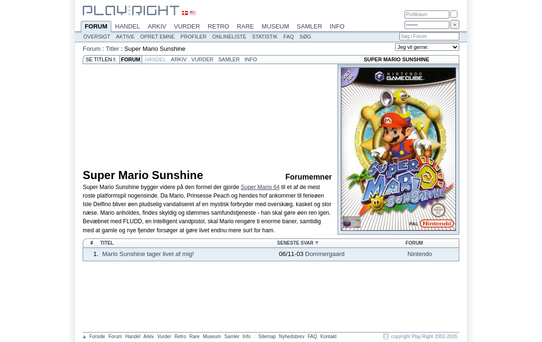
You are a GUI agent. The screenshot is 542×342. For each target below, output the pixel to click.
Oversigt (96, 36)
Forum (96, 27)
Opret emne (157, 36)
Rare (245, 26)
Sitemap (267, 336)
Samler (309, 26)
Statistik (265, 36)
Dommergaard (325, 253)
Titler (112, 48)
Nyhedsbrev (291, 336)
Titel (107, 243)
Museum (275, 26)
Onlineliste (230, 36)
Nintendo (419, 253)
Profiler (194, 36)
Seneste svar (295, 243)
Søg (305, 36)
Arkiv (157, 26)
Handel (127, 26)
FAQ (288, 36)
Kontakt (328, 336)
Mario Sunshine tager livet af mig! (148, 253)
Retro (219, 26)
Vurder (187, 26)
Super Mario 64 (260, 187)
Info (337, 26)
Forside (97, 336)
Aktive (125, 36)
